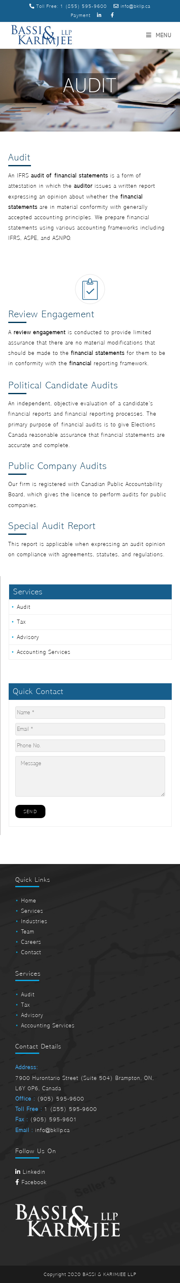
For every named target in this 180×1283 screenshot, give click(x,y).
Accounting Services (44, 652)
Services (32, 910)
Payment (80, 15)
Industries (34, 921)
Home (28, 900)
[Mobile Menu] (158, 35)
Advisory (28, 637)
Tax (21, 621)
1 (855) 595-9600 (83, 6)
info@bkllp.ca (132, 6)
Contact (31, 952)
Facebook (31, 1182)
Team (27, 931)
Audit (24, 606)
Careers (31, 941)
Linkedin (30, 1171)
